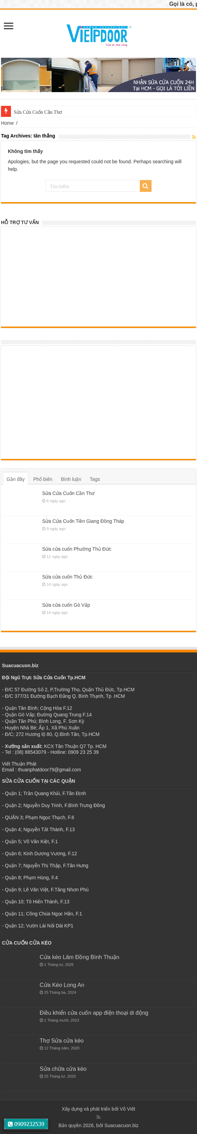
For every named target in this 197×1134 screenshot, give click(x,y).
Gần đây (16, 479)
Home (7, 123)
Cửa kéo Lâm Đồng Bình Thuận (80, 957)
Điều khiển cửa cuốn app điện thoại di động (94, 1013)
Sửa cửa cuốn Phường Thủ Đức (76, 549)
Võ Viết (127, 1109)
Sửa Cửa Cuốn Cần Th (36, 112)
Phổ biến (42, 479)
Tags (95, 479)
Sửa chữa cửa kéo (63, 1069)
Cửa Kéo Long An (62, 985)
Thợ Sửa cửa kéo (62, 1040)
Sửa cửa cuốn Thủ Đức (67, 577)
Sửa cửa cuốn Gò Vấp (66, 605)
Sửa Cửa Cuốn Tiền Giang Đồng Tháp (83, 521)
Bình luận (71, 479)
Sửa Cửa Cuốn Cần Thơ (68, 493)
